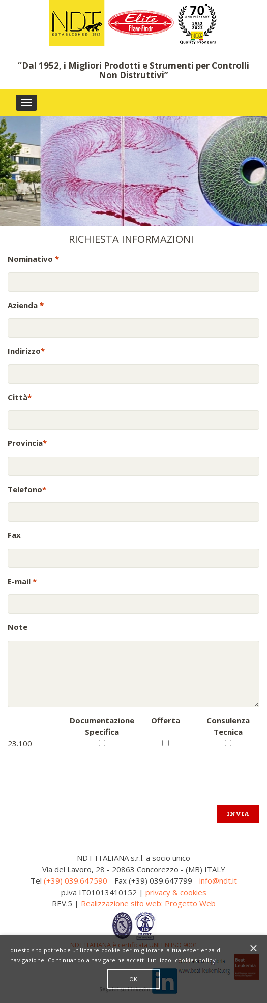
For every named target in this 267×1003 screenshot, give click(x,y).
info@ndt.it (218, 880)
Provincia (27, 443)
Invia (238, 813)
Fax (14, 535)
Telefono (27, 489)
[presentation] (85, 768)
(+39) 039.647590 (75, 880)
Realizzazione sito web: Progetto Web (148, 903)
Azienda (26, 305)
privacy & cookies (175, 892)
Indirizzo (26, 351)
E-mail (22, 581)
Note (17, 627)
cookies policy (195, 960)
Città (20, 397)
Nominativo (33, 259)
